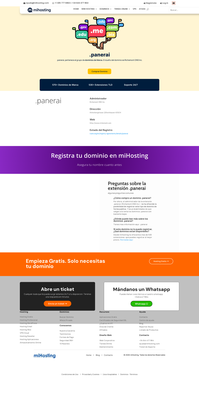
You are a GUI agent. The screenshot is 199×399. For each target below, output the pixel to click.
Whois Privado (66, 320)
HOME (76, 9)
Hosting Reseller (27, 336)
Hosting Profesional (29, 320)
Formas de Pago (67, 337)
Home (89, 355)
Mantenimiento (106, 347)
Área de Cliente (106, 327)
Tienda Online (106, 344)
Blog (141, 323)
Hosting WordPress (28, 323)
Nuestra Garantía (67, 331)
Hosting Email (26, 326)
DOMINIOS (104, 9)
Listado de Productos (148, 330)
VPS (134, 9)
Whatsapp (140, 303)
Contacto (143, 317)
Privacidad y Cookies (90, 374)
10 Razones (65, 344)
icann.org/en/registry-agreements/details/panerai (109, 133)
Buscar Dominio (67, 317)
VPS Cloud (24, 333)
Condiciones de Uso (69, 374)
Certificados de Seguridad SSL (113, 320)
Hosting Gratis (159, 261)
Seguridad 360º (66, 340)
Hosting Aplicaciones (29, 339)
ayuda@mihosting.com (37, 3)
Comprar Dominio (100, 71)
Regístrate (151, 3)
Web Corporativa (107, 340)
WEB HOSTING (88, 9)
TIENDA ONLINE (121, 9)
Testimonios (65, 334)
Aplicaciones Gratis (108, 317)
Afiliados (103, 330)
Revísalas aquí (126, 240)
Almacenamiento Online (30, 342)
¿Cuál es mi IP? (106, 323)
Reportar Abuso (146, 327)
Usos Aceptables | (111, 374)
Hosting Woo (25, 330)
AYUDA (142, 9)
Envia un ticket (56, 303)
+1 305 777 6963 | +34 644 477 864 (71, 3)
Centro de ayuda (146, 320)
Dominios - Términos (129, 374)
